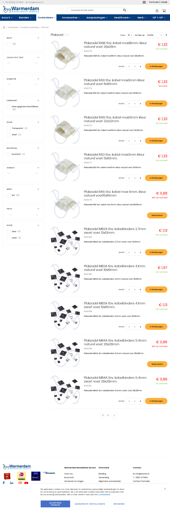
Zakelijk (164, 2)
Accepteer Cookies (55, 504)
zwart (17, 237)
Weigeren (119, 504)
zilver (17, 231)
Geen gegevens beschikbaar (25, 108)
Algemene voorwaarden (110, 481)
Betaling (102, 473)
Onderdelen (13, 27)
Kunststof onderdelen (29, 27)
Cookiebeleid (104, 494)
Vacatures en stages (74, 481)
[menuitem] (6, 17)
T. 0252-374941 (140, 477)
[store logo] (21, 9)
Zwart (17, 134)
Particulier (154, 2)
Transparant (20, 128)
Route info (69, 477)
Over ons (68, 473)
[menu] (85, 17)
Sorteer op (139, 35)
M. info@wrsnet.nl (141, 473)
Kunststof (19, 154)
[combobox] (97, 10)
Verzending (104, 477)
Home (4, 27)
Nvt (16, 195)
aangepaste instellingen (90, 504)
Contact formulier (141, 481)
